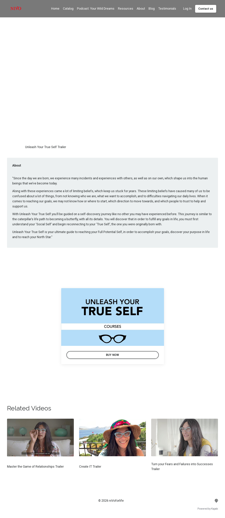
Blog (151, 8)
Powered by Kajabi (208, 509)
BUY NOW (112, 355)
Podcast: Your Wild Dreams (95, 8)
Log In (187, 8)
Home (54, 8)
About (140, 8)
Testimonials (167, 8)
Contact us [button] (205, 8)
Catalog (67, 8)
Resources (125, 8)
